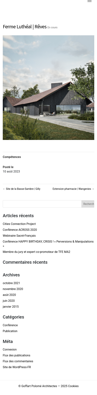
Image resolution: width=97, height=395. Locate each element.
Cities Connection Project (19, 224)
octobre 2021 (11, 283)
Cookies (73, 386)
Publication (10, 331)
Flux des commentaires (18, 361)
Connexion (10, 349)
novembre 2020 (13, 289)
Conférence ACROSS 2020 (20, 230)
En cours (52, 27)
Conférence (10, 325)
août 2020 (9, 295)
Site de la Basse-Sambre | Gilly (21, 188)
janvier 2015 (11, 306)
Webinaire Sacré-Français (19, 235)
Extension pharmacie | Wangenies (73, 188)
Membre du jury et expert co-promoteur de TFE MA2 (36, 252)
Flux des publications (16, 355)
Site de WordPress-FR (17, 367)
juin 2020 (9, 301)
